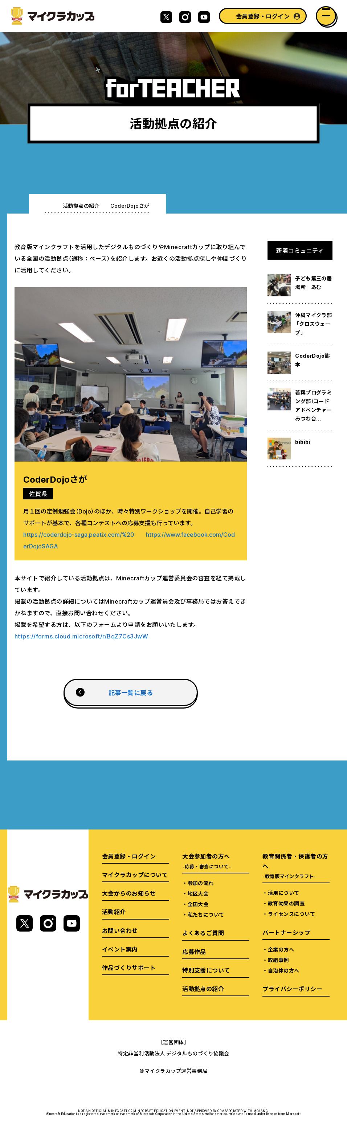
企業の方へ (281, 949)
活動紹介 (114, 911)
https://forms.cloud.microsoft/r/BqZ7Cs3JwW (81, 636)
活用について (283, 892)
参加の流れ (201, 883)
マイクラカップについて (135, 874)
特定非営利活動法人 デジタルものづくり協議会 (173, 1053)
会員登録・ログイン (263, 16)
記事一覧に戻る (131, 692)
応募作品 (194, 951)
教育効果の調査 (286, 903)
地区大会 (198, 893)
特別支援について (206, 970)
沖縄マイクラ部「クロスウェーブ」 (313, 323)
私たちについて (206, 914)
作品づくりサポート (129, 967)
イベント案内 (120, 949)
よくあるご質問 (203, 932)
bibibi (302, 441)
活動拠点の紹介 (81, 205)
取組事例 (278, 960)
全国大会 (198, 904)
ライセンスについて (291, 913)
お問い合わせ (120, 930)
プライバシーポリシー (292, 988)
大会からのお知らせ (129, 893)
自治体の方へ (283, 970)
